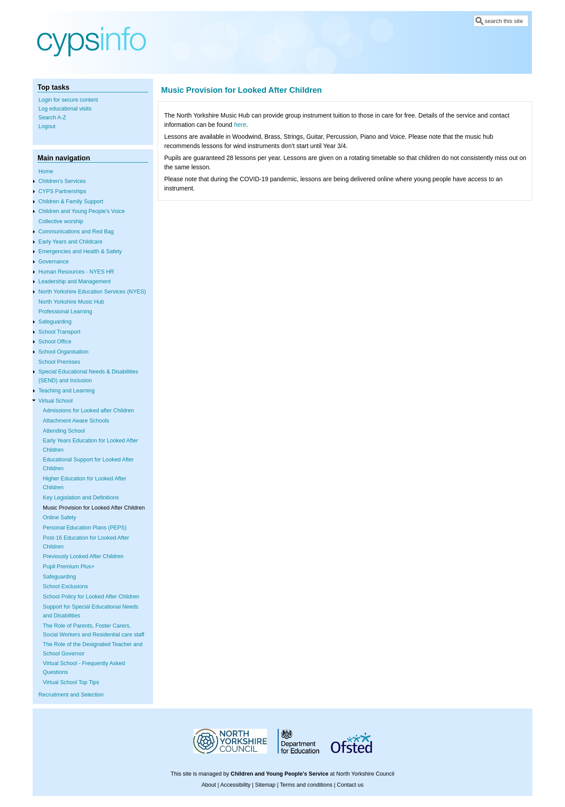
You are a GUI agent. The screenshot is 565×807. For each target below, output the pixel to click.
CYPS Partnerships (62, 191)
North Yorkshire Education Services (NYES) (92, 292)
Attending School (64, 431)
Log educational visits (64, 109)
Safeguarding (55, 322)
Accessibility (235, 785)
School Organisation (63, 352)
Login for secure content (68, 100)
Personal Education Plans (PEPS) (85, 528)
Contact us (350, 785)
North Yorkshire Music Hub (71, 302)
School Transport (59, 332)
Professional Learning (65, 311)
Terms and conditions (306, 785)
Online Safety (59, 517)
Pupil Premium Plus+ (68, 566)
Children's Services (62, 181)
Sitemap (265, 785)
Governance (53, 262)
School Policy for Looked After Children (91, 597)
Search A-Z (52, 117)
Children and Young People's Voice (81, 211)
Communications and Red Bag (76, 231)
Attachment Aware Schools (76, 421)
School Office (55, 342)
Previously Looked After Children (83, 556)
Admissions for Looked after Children (88, 410)
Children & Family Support (70, 201)
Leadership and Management (74, 281)
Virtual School (55, 401)
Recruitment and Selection (71, 695)
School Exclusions (65, 586)
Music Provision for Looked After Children (94, 508)
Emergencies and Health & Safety (80, 251)
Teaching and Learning (66, 391)
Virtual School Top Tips (71, 682)
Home (45, 171)
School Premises (59, 362)
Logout (47, 126)
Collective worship (60, 221)
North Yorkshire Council (365, 774)
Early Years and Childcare (70, 242)
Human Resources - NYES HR (76, 272)
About (208, 785)
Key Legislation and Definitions (81, 498)
